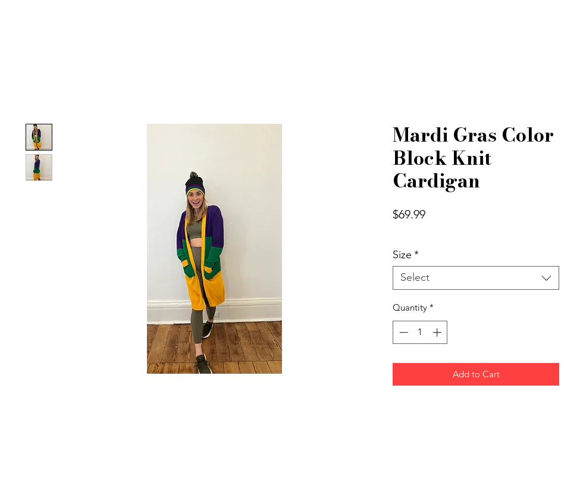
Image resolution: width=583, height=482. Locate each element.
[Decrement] (402, 332)
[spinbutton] (420, 332)
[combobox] (476, 278)
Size (406, 255)
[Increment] (438, 332)
